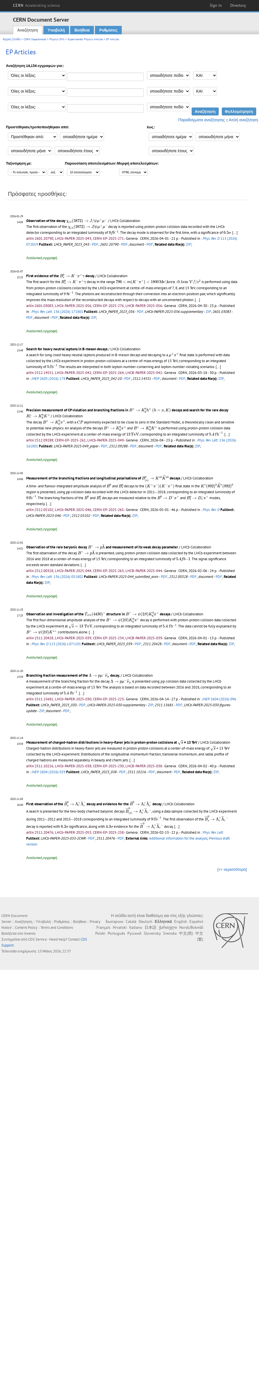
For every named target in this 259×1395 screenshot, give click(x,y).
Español (196, 921)
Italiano (135, 927)
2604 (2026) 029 (48, 772)
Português (116, 933)
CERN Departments (35, 39)
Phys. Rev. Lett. (213, 832)
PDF (95, 244)
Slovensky (152, 933)
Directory (238, 5)
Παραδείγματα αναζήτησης (201, 119)
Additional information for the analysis (178, 838)
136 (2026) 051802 (57, 576)
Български (114, 921)
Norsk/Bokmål (191, 927)
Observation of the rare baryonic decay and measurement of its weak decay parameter (102, 547)
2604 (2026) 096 (219, 699)
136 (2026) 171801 (57, 311)
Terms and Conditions (57, 927)
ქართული (168, 927)
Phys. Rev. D (211, 509)
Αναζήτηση (27, 30)
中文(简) (186, 933)
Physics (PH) (57, 39)
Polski (100, 933)
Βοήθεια (82, 30)
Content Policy (26, 927)
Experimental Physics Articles (85, 39)
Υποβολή (56, 30)
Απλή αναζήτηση (243, 119)
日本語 (150, 927)
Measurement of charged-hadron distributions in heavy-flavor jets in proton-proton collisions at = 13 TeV (111, 742)
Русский (134, 933)
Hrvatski (120, 927)
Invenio (30, 933)
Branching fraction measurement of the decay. (73, 675)
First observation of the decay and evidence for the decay (93, 804)
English (180, 921)
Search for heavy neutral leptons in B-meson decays (66, 349)
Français (103, 927)
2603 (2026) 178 (48, 378)
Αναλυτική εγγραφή (41, 257)
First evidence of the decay (60, 275)
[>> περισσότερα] (232, 869)
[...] (235, 232)
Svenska (170, 933)
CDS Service (37, 939)
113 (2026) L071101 (56, 644)
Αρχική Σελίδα (12, 39)
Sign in (216, 5)
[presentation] (86, 221)
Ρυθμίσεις (108, 30)
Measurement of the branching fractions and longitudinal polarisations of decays (103, 478)
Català (131, 921)
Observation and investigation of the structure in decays (98, 614)
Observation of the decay (66, 220)
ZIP (188, 244)
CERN (36, 5)
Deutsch (145, 921)
